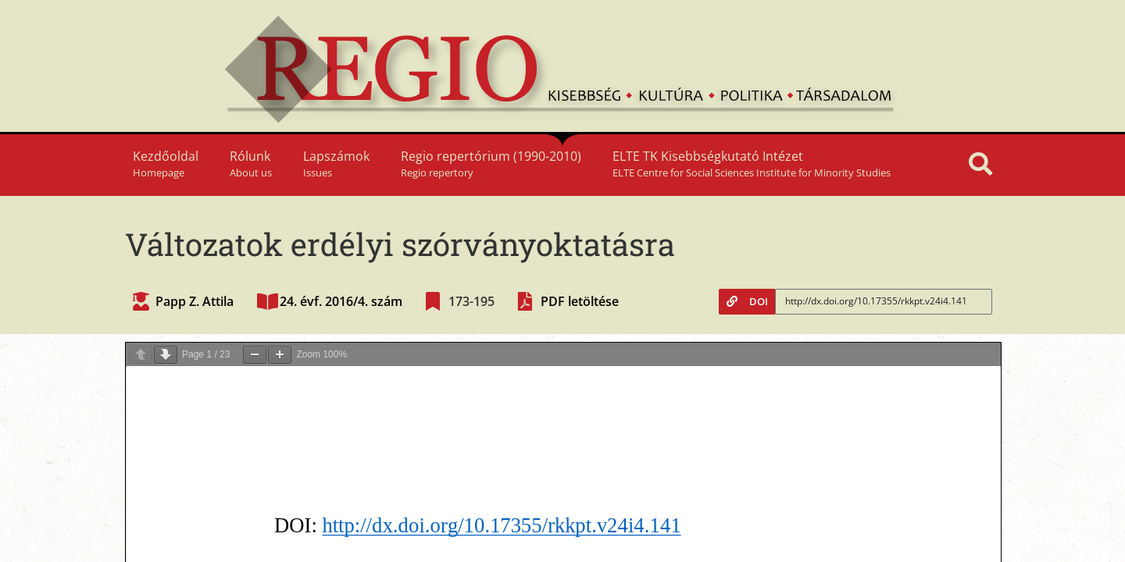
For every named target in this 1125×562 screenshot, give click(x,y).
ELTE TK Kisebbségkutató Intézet (751, 164)
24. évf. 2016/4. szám (341, 301)
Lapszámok (336, 164)
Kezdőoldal (165, 164)
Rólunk (251, 164)
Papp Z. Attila (194, 301)
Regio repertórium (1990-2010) (491, 164)
